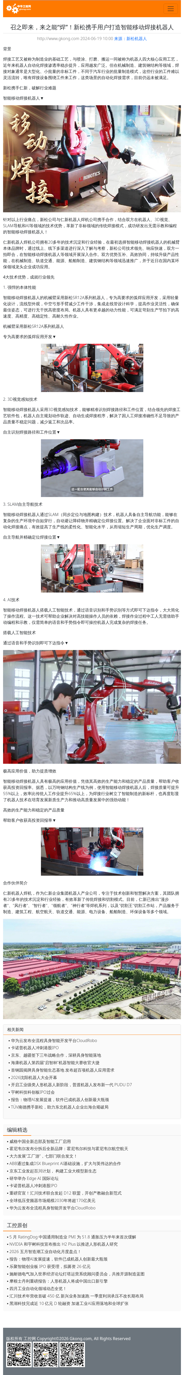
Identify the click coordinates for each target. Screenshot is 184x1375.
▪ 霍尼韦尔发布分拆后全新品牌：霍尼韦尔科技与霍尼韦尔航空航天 (67, 1148)
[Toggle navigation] (171, 9)
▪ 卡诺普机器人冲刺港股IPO (33, 1048)
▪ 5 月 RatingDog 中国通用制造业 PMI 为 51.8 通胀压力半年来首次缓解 (71, 1237)
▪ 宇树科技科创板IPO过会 (31, 1092)
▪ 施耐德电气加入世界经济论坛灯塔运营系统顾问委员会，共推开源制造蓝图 (76, 1274)
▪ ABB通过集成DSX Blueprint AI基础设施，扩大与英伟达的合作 (64, 1163)
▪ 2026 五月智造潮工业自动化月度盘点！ (44, 1251)
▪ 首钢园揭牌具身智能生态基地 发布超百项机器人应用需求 (61, 1070)
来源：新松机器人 (130, 38)
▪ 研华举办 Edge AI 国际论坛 (33, 1178)
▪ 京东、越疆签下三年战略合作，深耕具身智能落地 (54, 1055)
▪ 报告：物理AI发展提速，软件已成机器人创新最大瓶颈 (58, 1099)
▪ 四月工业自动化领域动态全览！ (37, 1288)
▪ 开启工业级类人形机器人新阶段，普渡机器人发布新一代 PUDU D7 (70, 1084)
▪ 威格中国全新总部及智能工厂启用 (39, 1141)
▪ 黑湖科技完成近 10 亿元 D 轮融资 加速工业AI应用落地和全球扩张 (67, 1303)
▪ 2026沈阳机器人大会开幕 (32, 1077)
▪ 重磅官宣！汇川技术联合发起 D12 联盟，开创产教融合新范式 (64, 1193)
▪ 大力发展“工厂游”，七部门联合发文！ (42, 1156)
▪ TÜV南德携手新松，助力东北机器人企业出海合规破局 (58, 1107)
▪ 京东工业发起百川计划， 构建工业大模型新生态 (51, 1171)
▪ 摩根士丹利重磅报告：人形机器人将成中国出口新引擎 (57, 1281)
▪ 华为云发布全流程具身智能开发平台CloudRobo (52, 1040)
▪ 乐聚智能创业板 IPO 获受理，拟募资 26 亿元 (49, 1266)
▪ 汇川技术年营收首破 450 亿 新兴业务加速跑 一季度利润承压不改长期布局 (75, 1296)
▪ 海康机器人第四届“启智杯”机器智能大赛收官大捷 (54, 1062)
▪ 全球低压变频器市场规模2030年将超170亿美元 (51, 1200)
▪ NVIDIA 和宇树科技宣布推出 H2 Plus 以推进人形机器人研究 (62, 1244)
